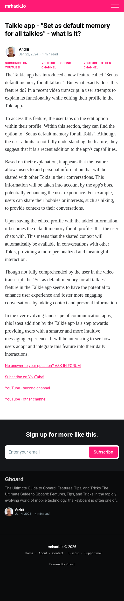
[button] (115, 6)
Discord (74, 553)
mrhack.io (15, 6)
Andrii (24, 49)
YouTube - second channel (56, 65)
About (43, 553)
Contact (57, 553)
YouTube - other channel (97, 65)
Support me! (93, 553)
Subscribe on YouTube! (16, 65)
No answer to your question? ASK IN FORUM (43, 365)
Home (29, 553)
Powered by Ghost (62, 564)
